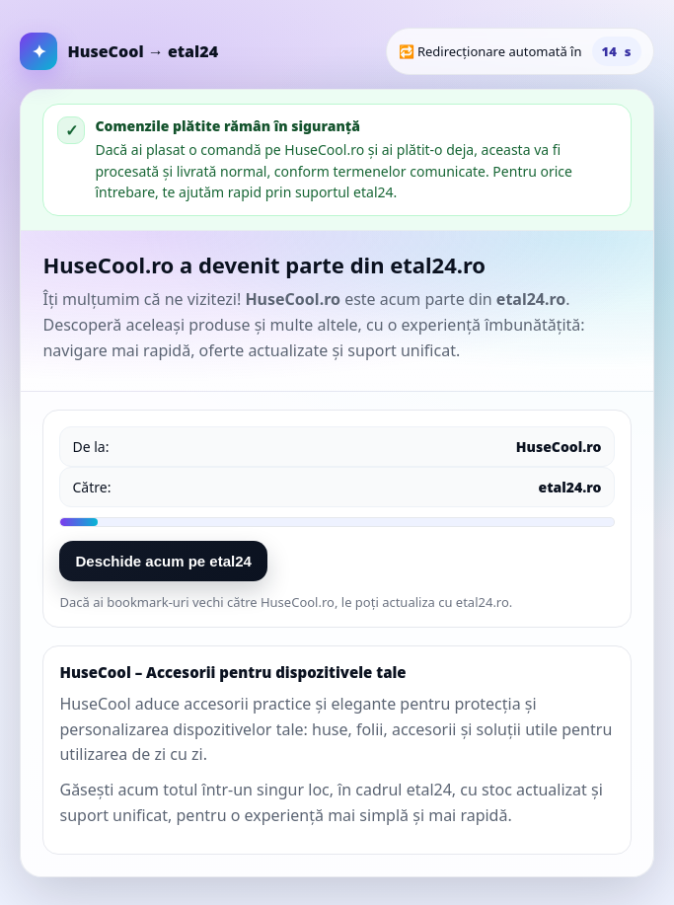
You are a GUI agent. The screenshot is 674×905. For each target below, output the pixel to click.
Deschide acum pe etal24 (163, 561)
